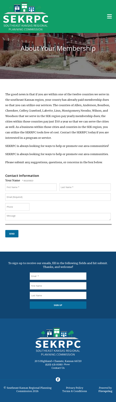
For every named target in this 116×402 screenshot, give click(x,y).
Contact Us (58, 367)
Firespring (105, 391)
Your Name (13, 180)
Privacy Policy (74, 387)
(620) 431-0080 (54, 364)
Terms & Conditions (74, 391)
